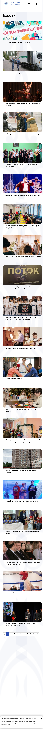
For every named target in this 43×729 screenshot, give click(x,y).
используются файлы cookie (8, 720)
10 (37, 634)
